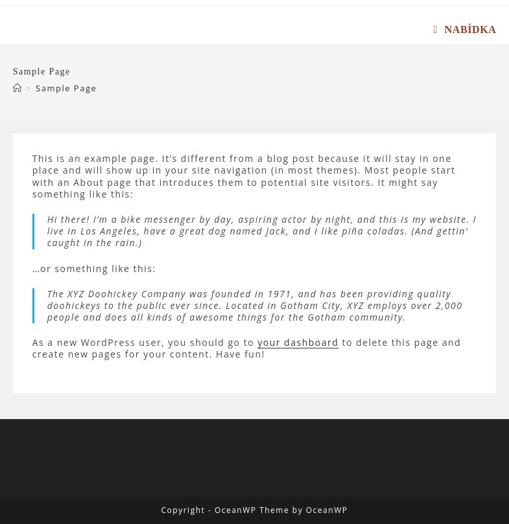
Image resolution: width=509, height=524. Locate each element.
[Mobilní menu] (465, 29)
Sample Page (66, 88)
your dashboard (297, 342)
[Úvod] (18, 88)
